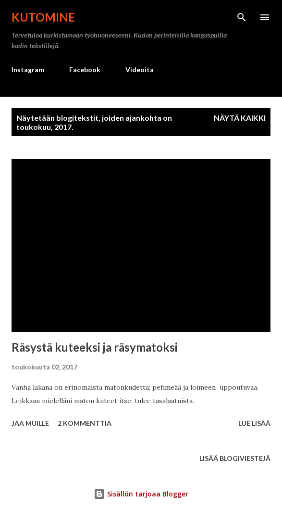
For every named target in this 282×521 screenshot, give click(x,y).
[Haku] (241, 17)
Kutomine (43, 17)
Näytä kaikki (240, 117)
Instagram (28, 69)
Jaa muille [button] (30, 423)
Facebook (84, 69)
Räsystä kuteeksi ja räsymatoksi (95, 347)
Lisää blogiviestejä (234, 458)
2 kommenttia (84, 423)
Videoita (139, 69)
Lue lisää (254, 423)
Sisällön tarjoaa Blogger (141, 493)
